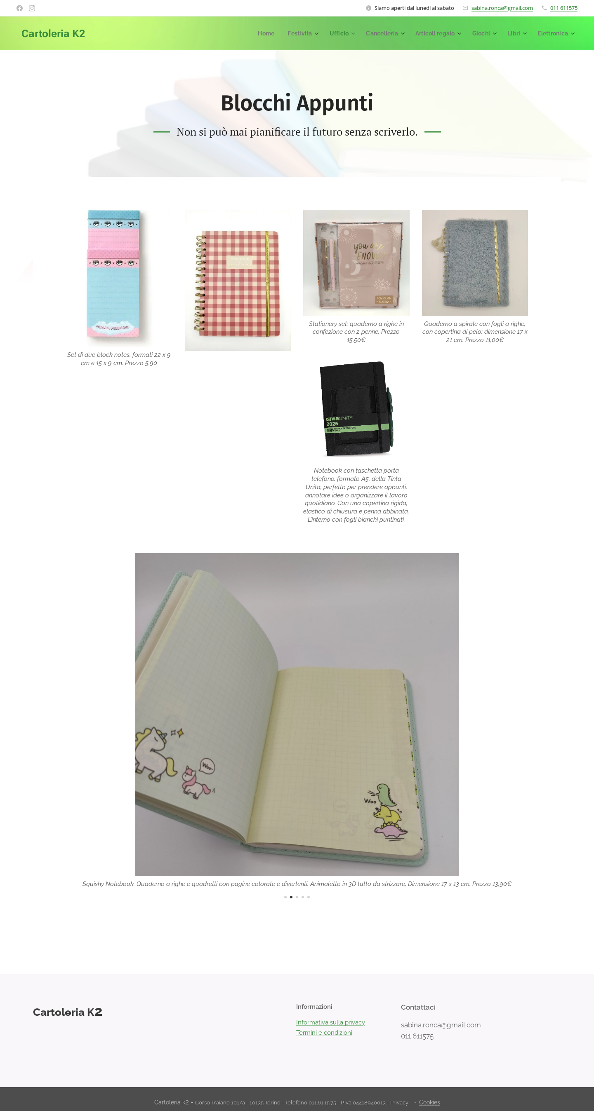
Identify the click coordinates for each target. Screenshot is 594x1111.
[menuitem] (256, 33)
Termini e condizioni (324, 1032)
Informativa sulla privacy (330, 1023)
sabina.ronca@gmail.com (502, 8)
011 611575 (564, 8)
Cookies (429, 1102)
